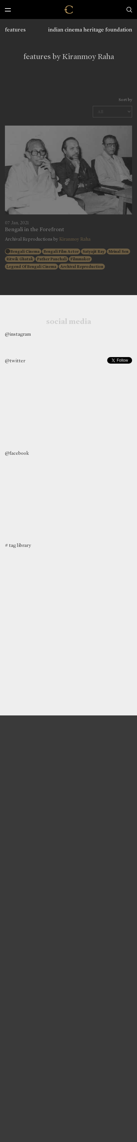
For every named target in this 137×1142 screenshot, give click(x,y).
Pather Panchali (52, 259)
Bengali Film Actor (61, 251)
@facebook (17, 453)
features (15, 29)
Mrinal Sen (118, 251)
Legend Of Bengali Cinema (31, 266)
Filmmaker (80, 259)
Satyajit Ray (94, 251)
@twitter (15, 361)
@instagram (18, 334)
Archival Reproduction (81, 266)
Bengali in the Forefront (34, 229)
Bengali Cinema (25, 251)
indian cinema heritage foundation (90, 29)
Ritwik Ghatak (20, 259)
